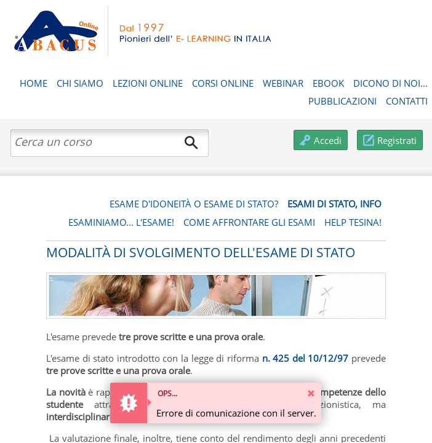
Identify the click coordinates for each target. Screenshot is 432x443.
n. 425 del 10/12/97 (305, 358)
